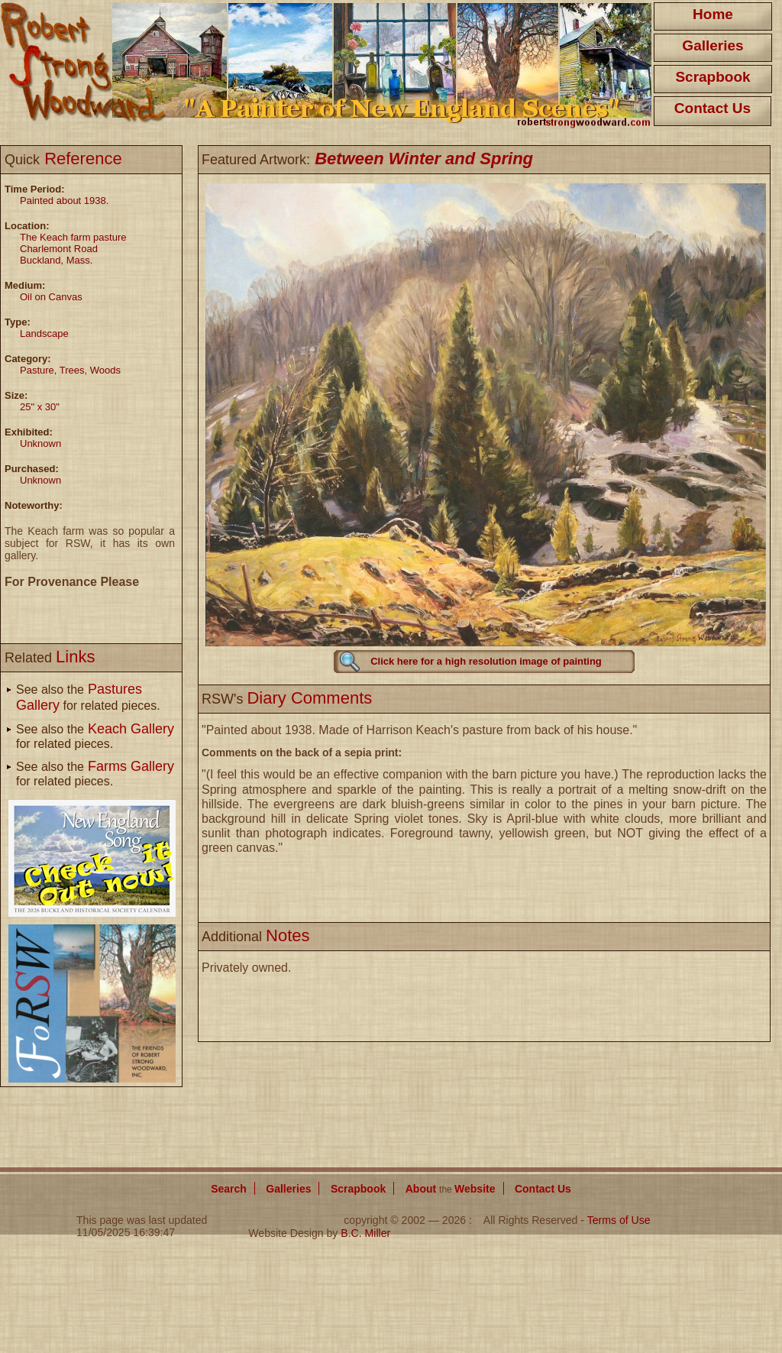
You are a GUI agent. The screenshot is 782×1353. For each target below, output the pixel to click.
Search (229, 1189)
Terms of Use (619, 1220)
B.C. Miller (365, 1233)
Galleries (712, 45)
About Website (451, 1189)
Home (713, 14)
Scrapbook (712, 77)
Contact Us (712, 108)
